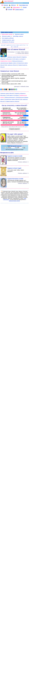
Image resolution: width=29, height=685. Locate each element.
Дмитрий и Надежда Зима (21, 86)
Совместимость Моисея (12, 101)
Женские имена (6, 36)
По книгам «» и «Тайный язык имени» (18, 52)
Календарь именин (18, 36)
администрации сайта (14, 200)
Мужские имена (19, 34)
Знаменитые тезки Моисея (9, 71)
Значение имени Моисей (14, 57)
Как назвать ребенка (8, 38)
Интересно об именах (8, 42)
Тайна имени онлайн (7, 34)
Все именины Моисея (11, 65)
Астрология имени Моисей (12, 99)
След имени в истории (18, 59)
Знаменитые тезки (5, 61)
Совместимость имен (8, 40)
